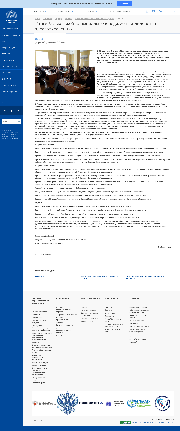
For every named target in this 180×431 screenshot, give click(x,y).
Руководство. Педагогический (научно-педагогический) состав (44, 329)
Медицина (6, 55)
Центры (61, 338)
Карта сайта (134, 343)
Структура (59, 19)
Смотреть (124, 4)
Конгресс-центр (9, 67)
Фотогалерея (111, 314)
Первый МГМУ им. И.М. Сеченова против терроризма (139, 332)
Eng (173, 12)
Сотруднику (91, 12)
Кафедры (40, 277)
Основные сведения (42, 312)
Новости (121, 19)
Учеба (63, 43)
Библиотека (110, 317)
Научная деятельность (90, 319)
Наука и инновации (11, 36)
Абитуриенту (41, 12)
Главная (39, 19)
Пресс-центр (8, 61)
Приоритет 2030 (9, 86)
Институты (69, 19)
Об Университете (10, 29)
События (109, 311)
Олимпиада (53, 43)
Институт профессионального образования (66, 310)
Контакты (6, 74)
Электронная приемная (139, 308)
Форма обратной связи (9, 95)
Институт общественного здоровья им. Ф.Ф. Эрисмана (95, 19)
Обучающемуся (66, 12)
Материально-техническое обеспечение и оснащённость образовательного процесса (44, 338)
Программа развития (11, 104)
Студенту (41, 43)
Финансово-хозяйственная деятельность (39, 358)
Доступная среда (40, 384)
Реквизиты (134, 324)
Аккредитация (8, 48)
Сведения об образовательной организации (42, 301)
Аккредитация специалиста (121, 12)
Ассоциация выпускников (140, 327)
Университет (48, 19)
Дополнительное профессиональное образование (65, 333)
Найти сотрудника (137, 321)
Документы (38, 315)
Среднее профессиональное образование (65, 323)
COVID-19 (6, 80)
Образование (8, 42)
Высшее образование (66, 328)
